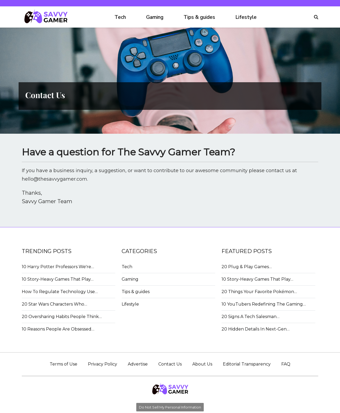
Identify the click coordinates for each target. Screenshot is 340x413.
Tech (120, 17)
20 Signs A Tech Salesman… (250, 316)
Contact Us (170, 364)
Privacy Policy (102, 364)
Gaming (154, 17)
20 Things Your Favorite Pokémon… (259, 291)
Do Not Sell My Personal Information (170, 407)
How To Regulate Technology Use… (60, 291)
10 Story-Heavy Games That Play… (58, 279)
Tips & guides (199, 17)
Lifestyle (246, 17)
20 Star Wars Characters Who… (54, 304)
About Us (202, 364)
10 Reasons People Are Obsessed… (58, 329)
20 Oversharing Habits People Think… (62, 316)
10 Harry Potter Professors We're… (58, 266)
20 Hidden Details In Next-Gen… (256, 329)
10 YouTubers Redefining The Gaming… (264, 304)
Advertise (138, 364)
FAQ (285, 364)
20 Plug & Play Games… (247, 266)
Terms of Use (63, 364)
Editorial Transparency (247, 364)
